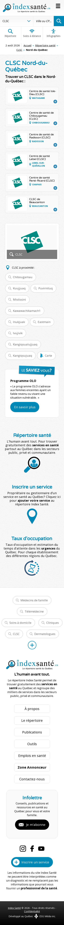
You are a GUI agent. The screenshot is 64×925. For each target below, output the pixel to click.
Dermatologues (44, 634)
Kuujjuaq (19, 288)
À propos (32, 708)
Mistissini (19, 299)
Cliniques (52, 623)
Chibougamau (22, 277)
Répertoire (10, 33)
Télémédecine (34, 611)
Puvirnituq (45, 288)
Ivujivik (18, 333)
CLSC (19, 49)
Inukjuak (19, 322)
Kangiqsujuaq (22, 355)
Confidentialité (32, 911)
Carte (48, 355)
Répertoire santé (45, 45)
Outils (32, 744)
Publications (32, 732)
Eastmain (44, 322)
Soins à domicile (20, 623)
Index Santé (14, 908)
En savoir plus (24, 407)
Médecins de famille (34, 600)
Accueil (27, 45)
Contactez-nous (32, 779)
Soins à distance (32, 33)
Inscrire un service (35, 862)
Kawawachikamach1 (27, 311)
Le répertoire (32, 720)
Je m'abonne (35, 824)
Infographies (53, 33)
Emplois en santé (32, 755)
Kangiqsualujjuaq (25, 344)
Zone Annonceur (32, 767)
